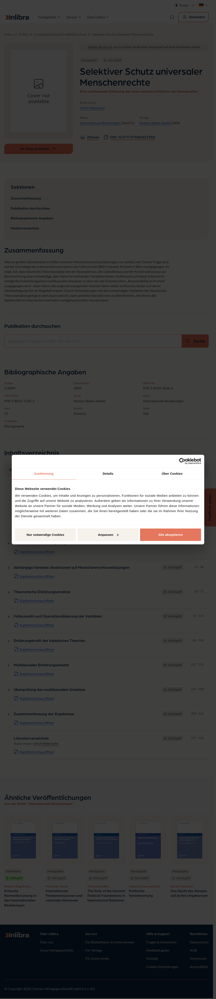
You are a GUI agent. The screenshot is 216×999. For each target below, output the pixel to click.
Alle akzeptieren (170, 534)
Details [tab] (108, 473)
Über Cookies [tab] (172, 473)
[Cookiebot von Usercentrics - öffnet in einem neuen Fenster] (182, 461)
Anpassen (108, 534)
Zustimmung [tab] (44, 473)
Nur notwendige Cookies (45, 534)
